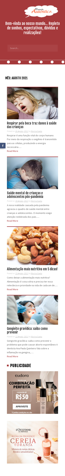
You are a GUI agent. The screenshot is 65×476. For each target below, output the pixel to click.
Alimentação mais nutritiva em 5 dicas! (32, 269)
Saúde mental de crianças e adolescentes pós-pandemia (25, 195)
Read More (12, 151)
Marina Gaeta (36, 131)
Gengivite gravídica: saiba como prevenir (27, 330)
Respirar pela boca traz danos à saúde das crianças (32, 125)
